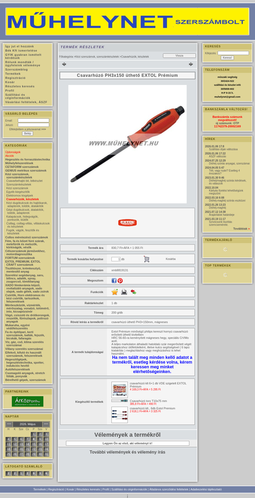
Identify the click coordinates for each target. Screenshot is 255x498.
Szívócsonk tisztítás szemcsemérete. (220, 223)
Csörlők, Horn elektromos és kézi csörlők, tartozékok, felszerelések (25, 298)
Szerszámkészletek (18, 184)
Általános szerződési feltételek (168, 489)
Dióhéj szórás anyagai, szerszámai (229, 163)
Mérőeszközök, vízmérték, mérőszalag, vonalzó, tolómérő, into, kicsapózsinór (27, 308)
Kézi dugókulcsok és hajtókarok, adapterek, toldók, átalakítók (27, 204)
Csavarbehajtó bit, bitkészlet (24, 180)
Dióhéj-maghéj (217, 207)
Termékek (39, 489)
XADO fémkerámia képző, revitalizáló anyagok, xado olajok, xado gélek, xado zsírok (27, 288)
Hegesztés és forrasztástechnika (27, 159)
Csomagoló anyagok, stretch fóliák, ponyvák (25, 374)
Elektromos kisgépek (19, 195)
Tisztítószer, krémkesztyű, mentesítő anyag (23, 270)
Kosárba (171, 259)
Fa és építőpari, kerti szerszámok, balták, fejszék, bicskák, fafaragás (25, 335)
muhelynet (220, 96)
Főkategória (66, 56)
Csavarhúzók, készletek (22, 199)
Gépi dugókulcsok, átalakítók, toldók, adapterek (25, 211)
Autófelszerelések (17, 369)
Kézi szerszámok (17, 188)
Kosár (70, 489)
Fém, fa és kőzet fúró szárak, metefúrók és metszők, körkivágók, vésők (25, 244)
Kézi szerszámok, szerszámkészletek (97, 56)
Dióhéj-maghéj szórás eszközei (227, 200)
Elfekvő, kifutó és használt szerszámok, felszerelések (23, 354)
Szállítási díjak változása (223, 149)
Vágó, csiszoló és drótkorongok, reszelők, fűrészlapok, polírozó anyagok (27, 318)
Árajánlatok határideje (221, 214)
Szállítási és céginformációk (129, 489)
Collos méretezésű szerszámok (26, 237)
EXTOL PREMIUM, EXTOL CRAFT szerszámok (22, 263)
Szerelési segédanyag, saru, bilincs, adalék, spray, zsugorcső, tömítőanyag (24, 278)
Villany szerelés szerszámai (24, 348)
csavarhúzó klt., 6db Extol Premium (152, 408)
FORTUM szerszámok (20, 257)
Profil (106, 489)
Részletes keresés (88, 489)
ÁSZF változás (217, 156)
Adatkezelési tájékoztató (206, 489)
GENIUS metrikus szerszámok (26, 170)
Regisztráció (56, 489)
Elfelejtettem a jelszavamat (27, 129)
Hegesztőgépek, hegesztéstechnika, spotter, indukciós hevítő (24, 362)
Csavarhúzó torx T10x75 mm (148, 401)
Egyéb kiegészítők (18, 191)
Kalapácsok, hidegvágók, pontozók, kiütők (22, 218)
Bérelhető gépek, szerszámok (25, 379)
